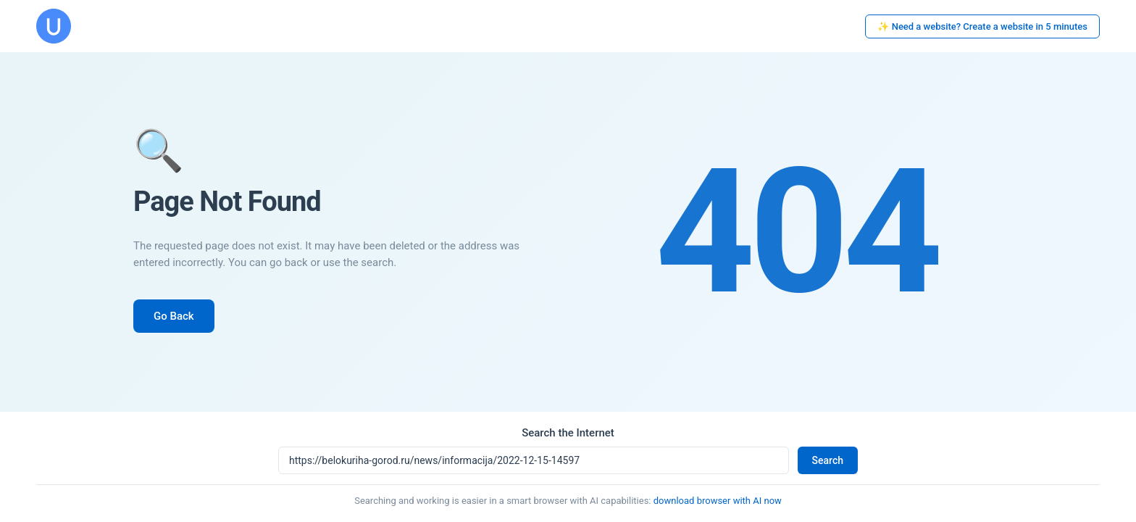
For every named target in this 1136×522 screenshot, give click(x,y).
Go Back (174, 316)
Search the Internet (568, 432)
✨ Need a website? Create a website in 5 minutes (982, 26)
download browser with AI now (717, 500)
